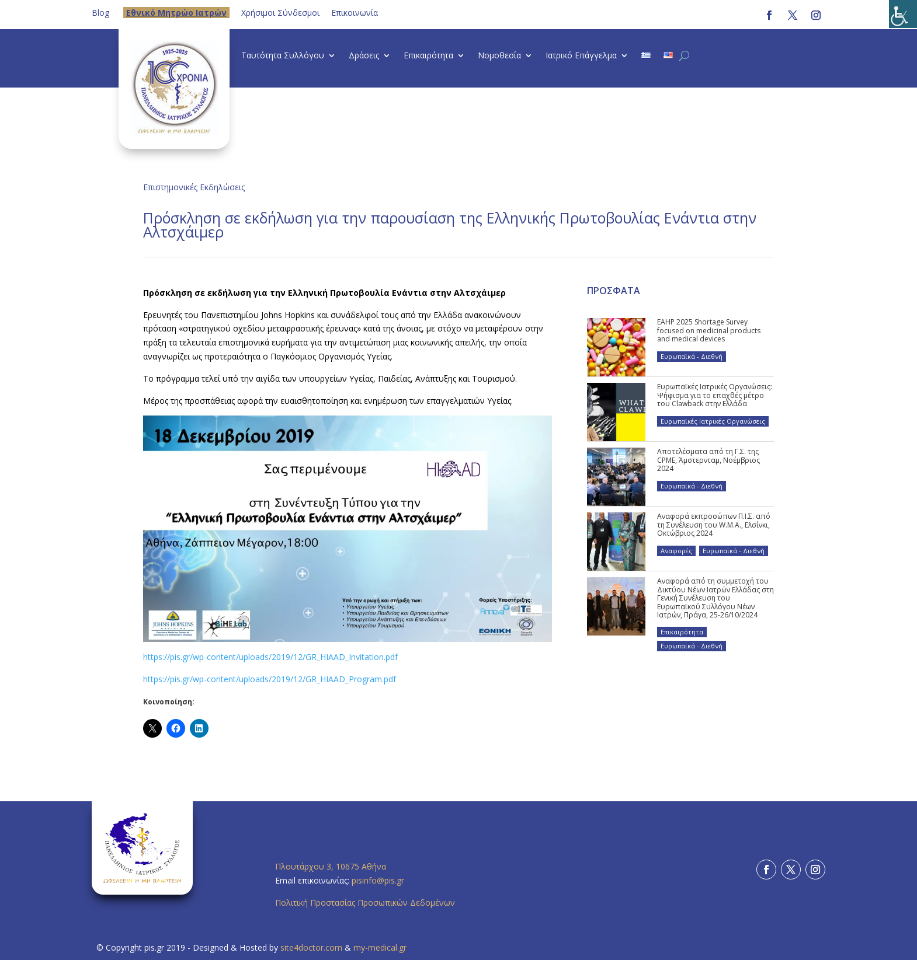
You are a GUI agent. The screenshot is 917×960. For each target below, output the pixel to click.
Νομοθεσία (499, 56)
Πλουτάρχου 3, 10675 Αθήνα (330, 866)
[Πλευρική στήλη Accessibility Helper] (903, 14)
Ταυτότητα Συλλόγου (282, 56)
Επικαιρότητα (428, 56)
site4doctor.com (311, 947)
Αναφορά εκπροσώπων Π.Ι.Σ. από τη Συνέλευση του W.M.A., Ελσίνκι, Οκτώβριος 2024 (713, 524)
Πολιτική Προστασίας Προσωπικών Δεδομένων (365, 902)
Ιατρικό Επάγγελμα (581, 56)
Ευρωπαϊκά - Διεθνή (692, 356)
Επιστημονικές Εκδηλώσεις (194, 187)
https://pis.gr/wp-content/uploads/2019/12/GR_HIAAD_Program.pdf (269, 679)
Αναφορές (676, 550)
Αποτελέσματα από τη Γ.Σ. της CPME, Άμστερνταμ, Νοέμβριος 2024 (708, 459)
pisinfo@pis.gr (379, 880)
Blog (100, 12)
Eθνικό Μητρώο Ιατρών (176, 12)
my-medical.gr (380, 947)
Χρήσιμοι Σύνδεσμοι (280, 12)
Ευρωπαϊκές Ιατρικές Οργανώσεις (713, 421)
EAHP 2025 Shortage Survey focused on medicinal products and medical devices (708, 330)
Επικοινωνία (354, 12)
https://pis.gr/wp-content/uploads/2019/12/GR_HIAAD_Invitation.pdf (270, 656)
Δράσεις (364, 56)
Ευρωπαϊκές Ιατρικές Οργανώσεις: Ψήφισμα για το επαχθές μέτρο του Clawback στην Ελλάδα (714, 395)
